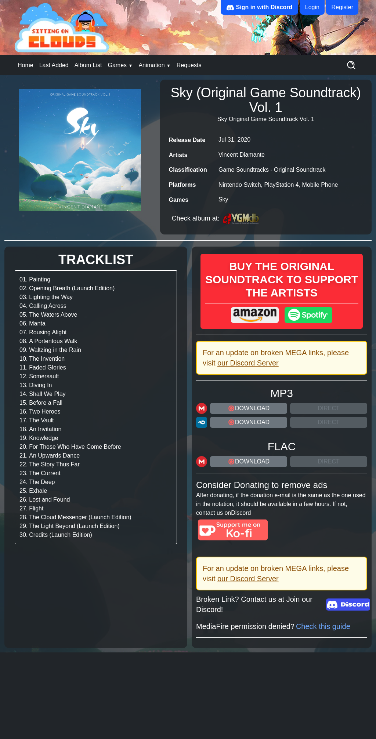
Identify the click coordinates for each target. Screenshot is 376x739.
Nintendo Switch (239, 185)
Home (25, 65)
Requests (189, 65)
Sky (223, 199)
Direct (329, 408)
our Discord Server (248, 363)
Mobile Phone (320, 185)
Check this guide (323, 626)
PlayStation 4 (281, 185)
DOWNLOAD (249, 408)
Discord (241, 513)
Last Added (54, 65)
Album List (88, 65)
